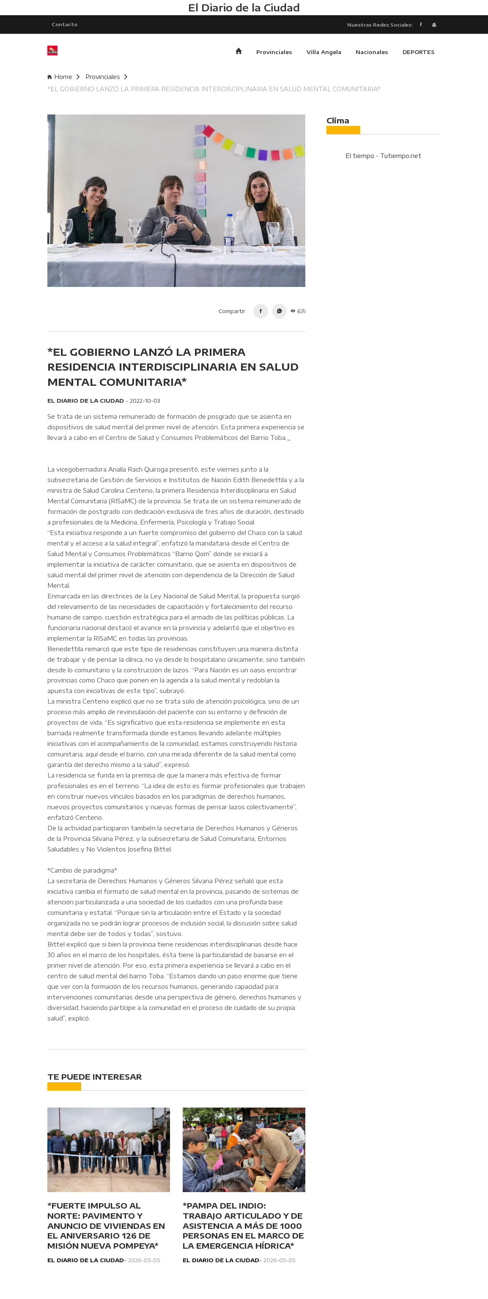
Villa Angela (324, 52)
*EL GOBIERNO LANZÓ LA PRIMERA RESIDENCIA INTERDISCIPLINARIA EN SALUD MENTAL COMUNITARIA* (214, 89)
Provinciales (274, 52)
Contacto (64, 24)
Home (63, 77)
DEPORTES (418, 52)
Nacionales (372, 52)
